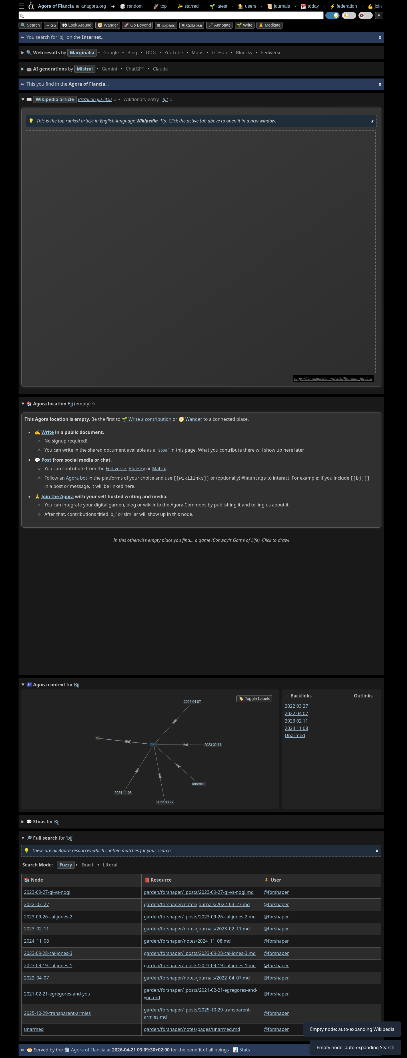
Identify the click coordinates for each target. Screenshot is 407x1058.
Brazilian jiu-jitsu (95, 99)
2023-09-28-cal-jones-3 (48, 953)
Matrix (159, 468)
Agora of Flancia (88, 1049)
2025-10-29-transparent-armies (57, 1012)
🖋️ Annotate (219, 25)
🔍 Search (30, 25)
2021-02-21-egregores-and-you (57, 993)
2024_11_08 (36, 940)
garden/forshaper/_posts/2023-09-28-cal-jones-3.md (200, 953)
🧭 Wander (107, 25)
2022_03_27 (36, 903)
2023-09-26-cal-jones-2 (48, 916)
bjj (57, 821)
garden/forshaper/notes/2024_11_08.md (187, 940)
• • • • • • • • (155, 53)
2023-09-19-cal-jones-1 (48, 965)
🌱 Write (244, 25)
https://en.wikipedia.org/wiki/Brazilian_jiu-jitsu (333, 378)
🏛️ (67, 1049)
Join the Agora (57, 495)
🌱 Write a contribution (147, 419)
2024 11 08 (296, 727)
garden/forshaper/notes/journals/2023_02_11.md (197, 928)
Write (47, 432)
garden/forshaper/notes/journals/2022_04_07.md (197, 977)
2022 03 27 (296, 705)
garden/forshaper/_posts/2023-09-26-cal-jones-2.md (200, 916)
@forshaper (276, 891)
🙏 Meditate (269, 25)
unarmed (295, 735)
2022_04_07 (36, 977)
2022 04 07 (296, 712)
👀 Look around (76, 25)
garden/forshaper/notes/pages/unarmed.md (192, 1028)
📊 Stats (241, 1049)
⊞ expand (166, 25)
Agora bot (76, 478)
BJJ (165, 99)
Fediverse (116, 468)
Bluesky (137, 468)
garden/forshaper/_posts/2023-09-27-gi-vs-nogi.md (199, 891)
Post (46, 460)
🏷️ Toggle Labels (254, 698)
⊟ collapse (191, 25)
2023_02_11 (36, 928)
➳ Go (51, 25)
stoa (163, 450)
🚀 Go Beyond (137, 25)
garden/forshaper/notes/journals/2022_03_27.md (197, 903)
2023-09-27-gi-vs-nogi (47, 891)
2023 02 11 (296, 720)
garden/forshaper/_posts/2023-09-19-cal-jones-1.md (200, 965)
